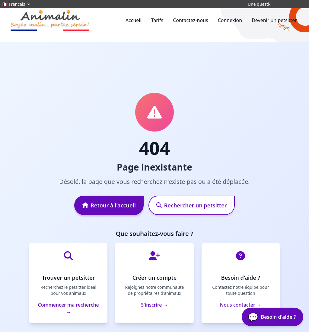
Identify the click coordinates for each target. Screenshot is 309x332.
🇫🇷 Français (16, 4)
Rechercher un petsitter (191, 205)
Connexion (230, 20)
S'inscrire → (154, 304)
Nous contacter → (240, 304)
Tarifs (157, 20)
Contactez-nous (190, 20)
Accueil (134, 20)
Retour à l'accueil (108, 205)
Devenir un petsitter (274, 20)
